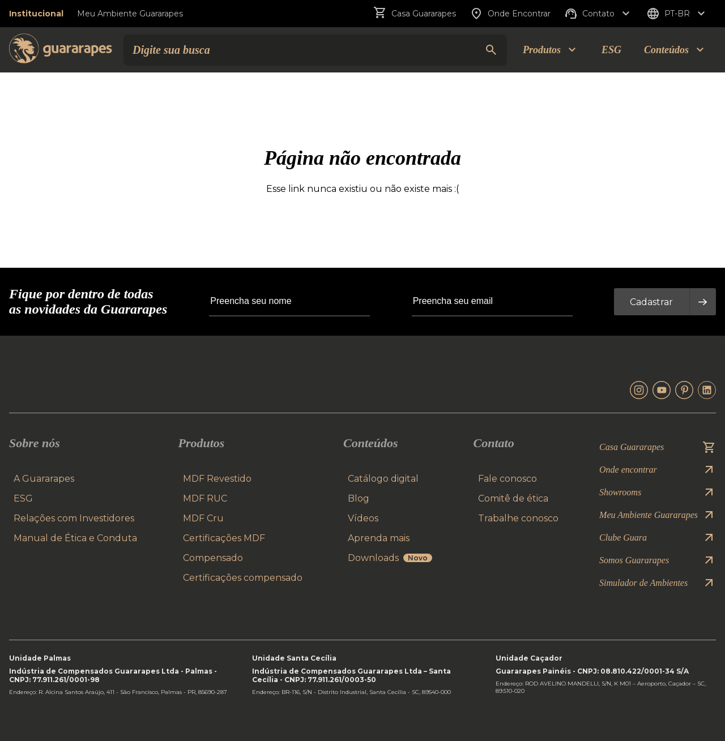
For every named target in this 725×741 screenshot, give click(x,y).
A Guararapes (44, 478)
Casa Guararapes (414, 14)
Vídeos (363, 518)
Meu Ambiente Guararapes (130, 13)
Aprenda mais (379, 538)
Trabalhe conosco (518, 518)
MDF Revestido (217, 478)
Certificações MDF (224, 538)
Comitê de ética (513, 498)
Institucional (36, 13)
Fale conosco (507, 478)
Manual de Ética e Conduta (75, 538)
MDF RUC (205, 498)
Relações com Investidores (74, 518)
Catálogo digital (383, 478)
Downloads (390, 557)
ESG (611, 49)
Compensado (213, 557)
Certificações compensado (242, 577)
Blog (358, 498)
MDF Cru (203, 518)
